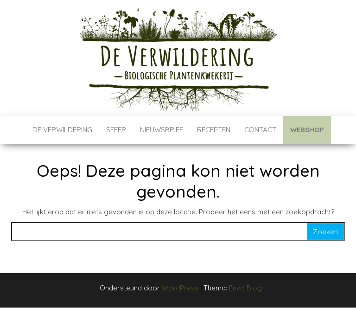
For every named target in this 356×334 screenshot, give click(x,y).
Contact (260, 129)
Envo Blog (245, 287)
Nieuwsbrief (161, 129)
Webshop (307, 129)
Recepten (213, 129)
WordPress (180, 287)
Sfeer (116, 129)
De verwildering (62, 129)
